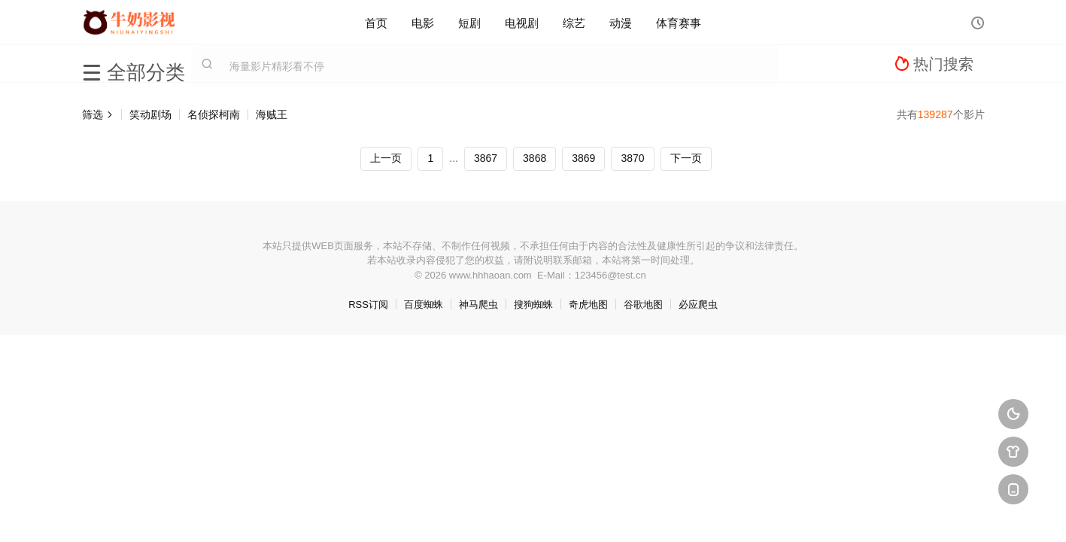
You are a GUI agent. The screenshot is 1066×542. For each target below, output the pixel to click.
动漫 (620, 22)
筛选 (98, 114)
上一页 (386, 158)
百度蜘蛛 (423, 304)
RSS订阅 (368, 304)
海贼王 (271, 114)
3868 (534, 158)
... (453, 158)
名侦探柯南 (213, 114)
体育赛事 (678, 22)
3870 (632, 158)
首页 (376, 22)
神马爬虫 (478, 304)
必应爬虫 (698, 304)
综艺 (574, 22)
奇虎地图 (588, 304)
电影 (423, 22)
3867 (485, 158)
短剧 (469, 22)
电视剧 (522, 22)
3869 (583, 158)
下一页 (686, 158)
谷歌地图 (643, 304)
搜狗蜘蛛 (533, 304)
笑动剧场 (150, 114)
